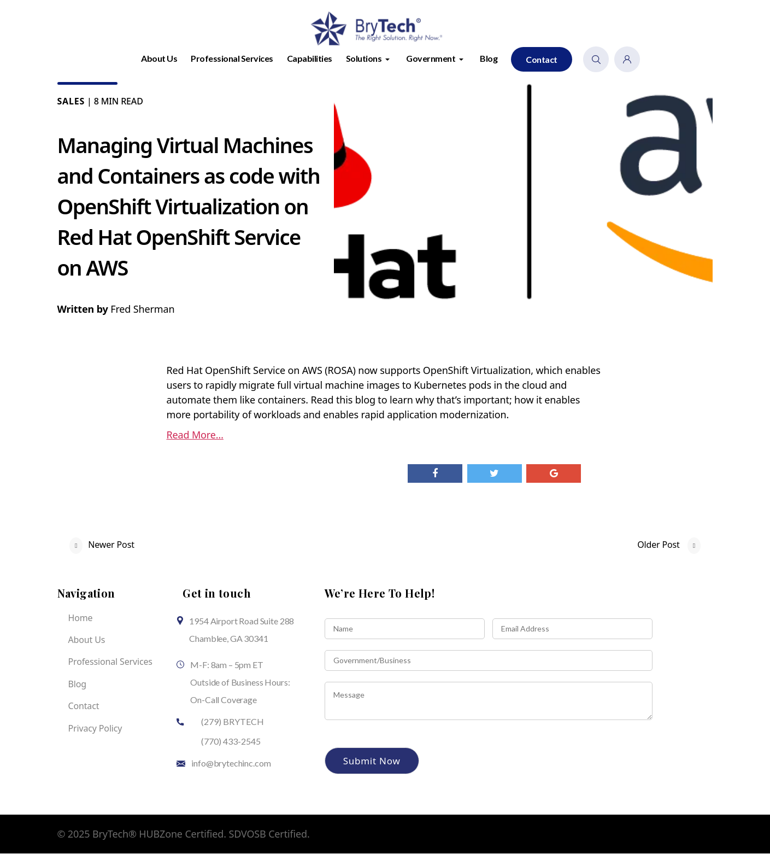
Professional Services (232, 59)
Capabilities (309, 59)
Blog (488, 59)
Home (80, 618)
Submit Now (372, 761)
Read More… (195, 435)
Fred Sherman (142, 309)
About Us (159, 59)
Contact (541, 60)
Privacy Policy (95, 729)
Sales (71, 102)
